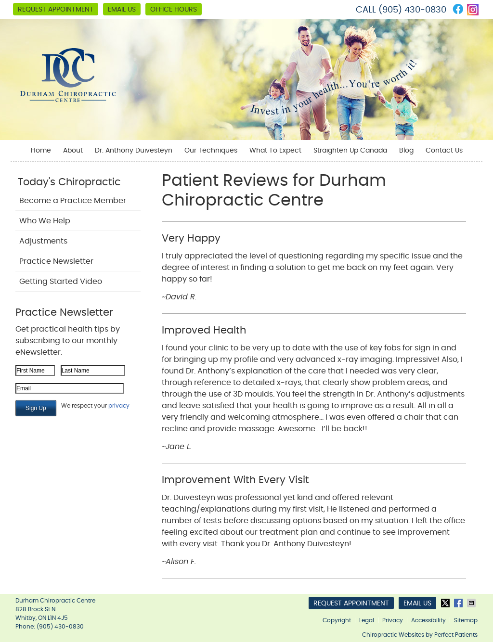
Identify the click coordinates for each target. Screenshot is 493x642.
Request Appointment (55, 9)
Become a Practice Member (72, 201)
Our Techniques (210, 150)
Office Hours (173, 9)
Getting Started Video (60, 281)
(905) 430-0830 (412, 10)
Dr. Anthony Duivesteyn (133, 150)
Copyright (337, 620)
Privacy (392, 620)
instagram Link (473, 9)
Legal (366, 620)
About (73, 150)
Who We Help (44, 221)
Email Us (122, 9)
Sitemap (466, 620)
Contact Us (444, 150)
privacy (119, 406)
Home (41, 150)
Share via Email (472, 603)
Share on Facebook (459, 603)
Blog (406, 150)
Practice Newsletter (56, 261)
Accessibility (428, 620)
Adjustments (43, 241)
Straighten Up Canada (350, 150)
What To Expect (275, 150)
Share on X (446, 603)
